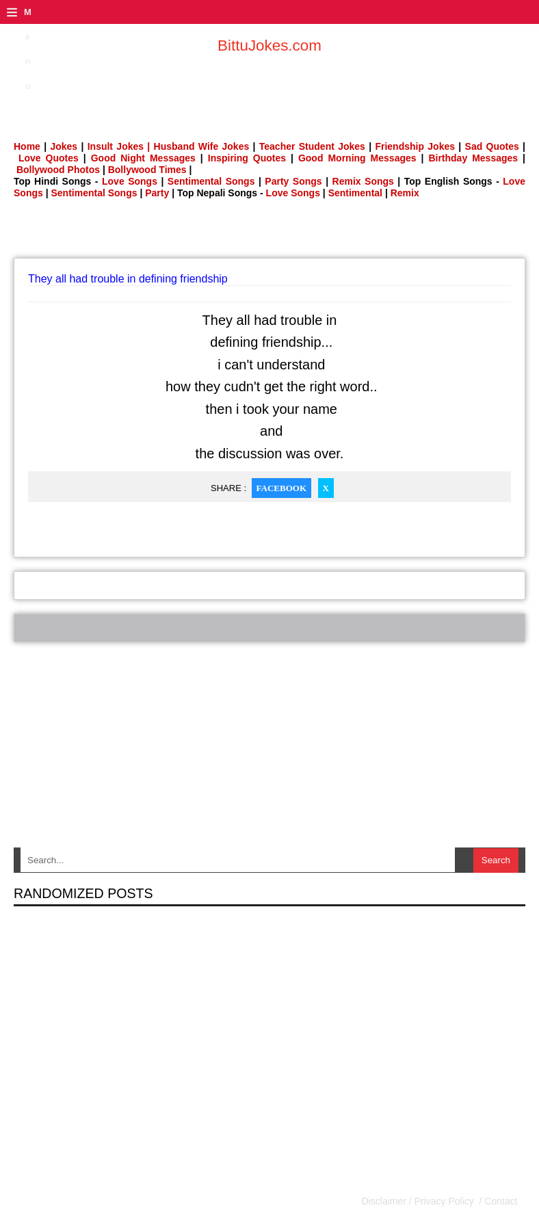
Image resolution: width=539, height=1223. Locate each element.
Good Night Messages (143, 158)
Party (157, 192)
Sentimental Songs (211, 181)
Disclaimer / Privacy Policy (419, 1201)
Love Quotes (48, 158)
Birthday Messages (473, 158)
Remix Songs (363, 181)
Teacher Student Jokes (312, 146)
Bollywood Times (147, 169)
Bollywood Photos (58, 169)
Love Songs (129, 181)
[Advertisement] (269, 232)
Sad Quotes (492, 146)
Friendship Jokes (415, 146)
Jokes (63, 146)
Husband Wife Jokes (203, 146)
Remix (405, 192)
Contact (499, 1201)
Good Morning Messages (357, 158)
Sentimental (355, 192)
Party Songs (293, 181)
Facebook (281, 488)
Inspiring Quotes (247, 158)
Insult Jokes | (119, 146)
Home (27, 146)
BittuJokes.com (269, 45)
